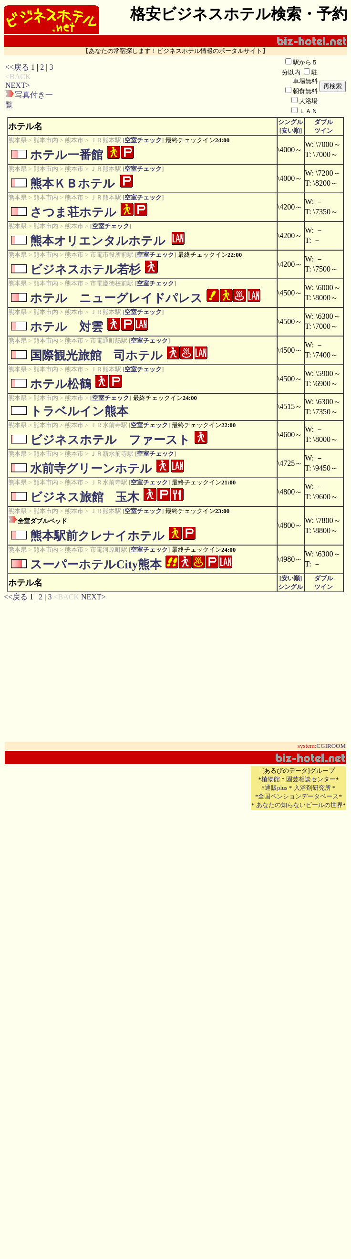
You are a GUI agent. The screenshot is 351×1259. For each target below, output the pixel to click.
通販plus (276, 787)
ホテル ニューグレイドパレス (116, 298)
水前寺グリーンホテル (91, 468)
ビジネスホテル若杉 (85, 269)
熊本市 (74, 140)
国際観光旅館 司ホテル (96, 355)
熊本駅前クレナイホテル (97, 535)
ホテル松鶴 (60, 384)
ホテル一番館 (66, 154)
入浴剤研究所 (312, 787)
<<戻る (17, 67)
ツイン (323, 130)
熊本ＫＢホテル (72, 183)
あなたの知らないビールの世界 (299, 804)
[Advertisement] (167, 86)
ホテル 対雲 (66, 326)
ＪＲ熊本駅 (105, 140)
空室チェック (143, 140)
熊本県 (17, 140)
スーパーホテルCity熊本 (96, 564)
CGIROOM (331, 745)
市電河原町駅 (108, 549)
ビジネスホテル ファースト (110, 439)
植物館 (270, 779)
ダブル (323, 122)
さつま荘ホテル (73, 212)
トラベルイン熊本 (79, 411)
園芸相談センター (311, 779)
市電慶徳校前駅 (112, 283)
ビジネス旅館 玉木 (84, 497)
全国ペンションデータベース (298, 796)
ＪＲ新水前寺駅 (112, 453)
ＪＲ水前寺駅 (108, 425)
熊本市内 (45, 140)
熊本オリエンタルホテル (97, 240)
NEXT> (17, 85)
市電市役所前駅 (112, 254)
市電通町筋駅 (108, 340)
